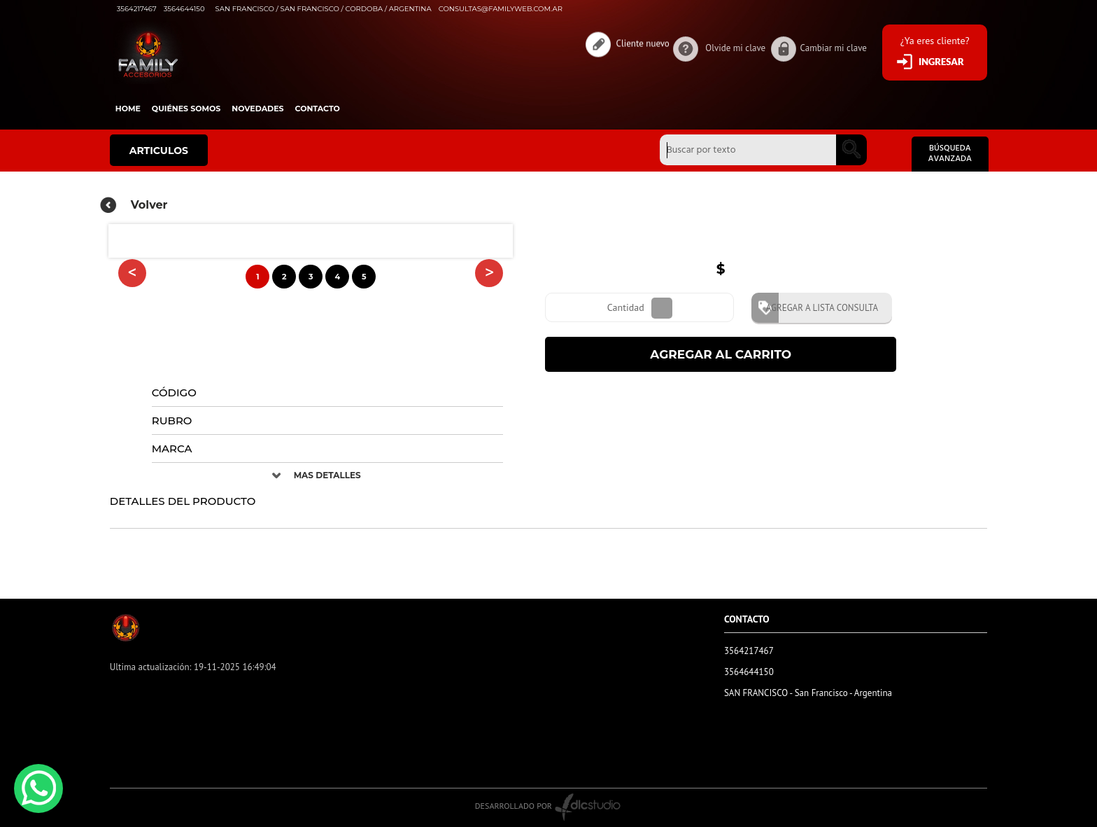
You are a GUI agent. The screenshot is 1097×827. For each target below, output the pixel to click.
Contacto (317, 108)
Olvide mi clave (735, 48)
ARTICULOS (158, 150)
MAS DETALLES (327, 475)
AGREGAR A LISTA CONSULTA (817, 308)
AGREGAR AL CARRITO (720, 354)
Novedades (257, 108)
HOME (128, 108)
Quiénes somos (186, 108)
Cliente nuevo (643, 42)
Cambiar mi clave (833, 48)
